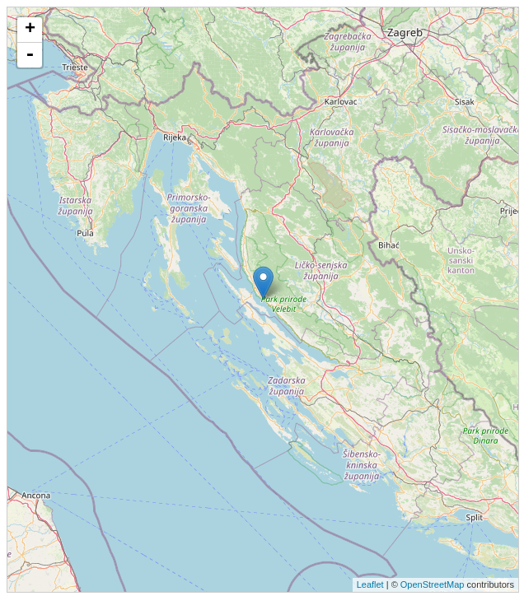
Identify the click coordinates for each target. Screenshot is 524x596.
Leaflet (370, 584)
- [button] (29, 55)
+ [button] (30, 29)
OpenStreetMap (432, 584)
